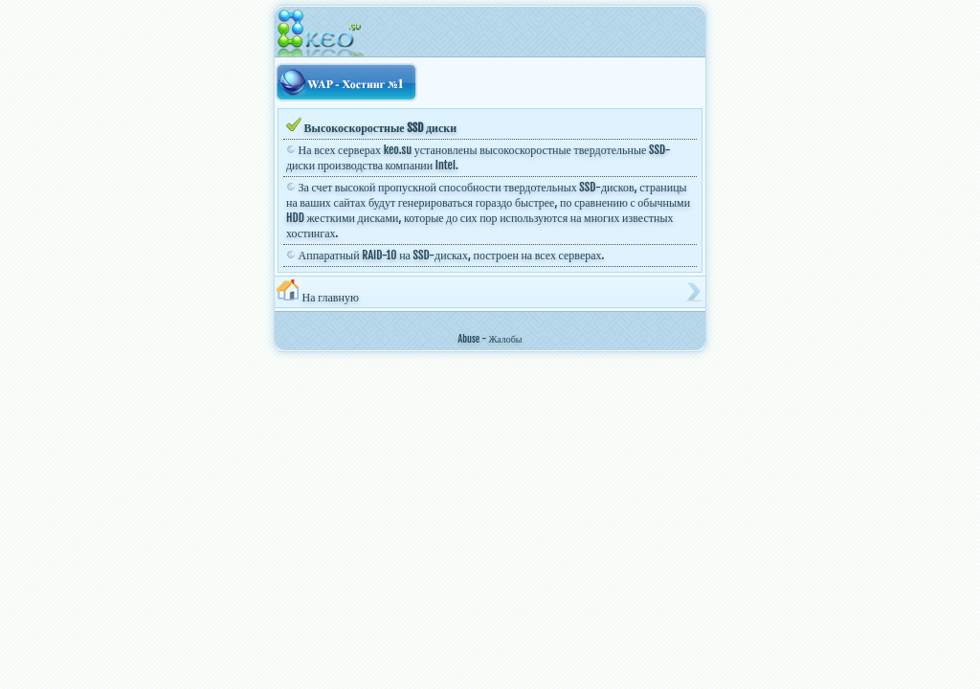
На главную (318, 291)
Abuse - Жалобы (490, 338)
